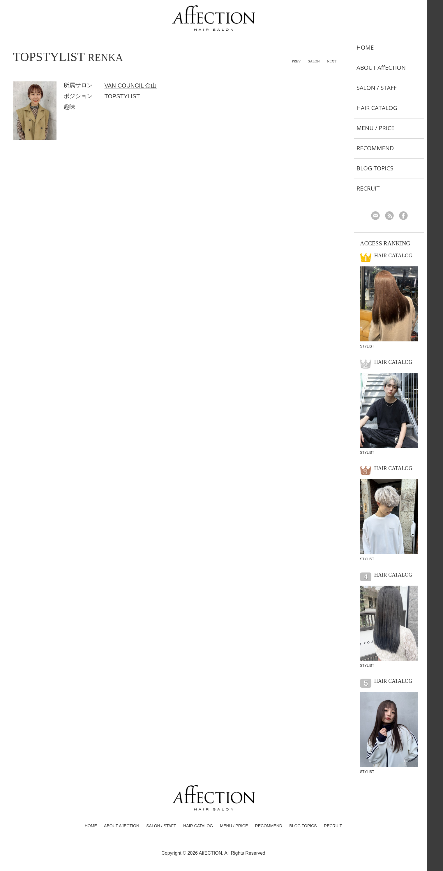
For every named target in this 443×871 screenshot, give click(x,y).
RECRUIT (368, 188)
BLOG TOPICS (374, 168)
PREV (296, 61)
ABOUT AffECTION (381, 67)
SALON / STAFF (376, 88)
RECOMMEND (375, 148)
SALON (314, 61)
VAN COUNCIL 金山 (130, 85)
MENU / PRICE (375, 128)
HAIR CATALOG (376, 108)
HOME (365, 47)
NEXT (331, 61)
